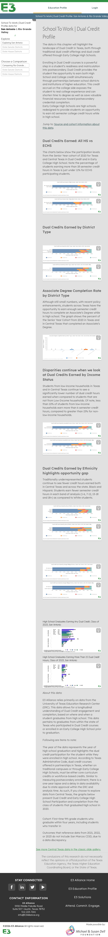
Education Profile (57, 7)
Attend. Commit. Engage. (82, 905)
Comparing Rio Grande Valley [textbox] (15, 65)
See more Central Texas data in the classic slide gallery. (68, 849)
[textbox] (15, 47)
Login (95, 7)
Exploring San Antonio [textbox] (12, 43)
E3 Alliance (28, 903)
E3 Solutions (82, 897)
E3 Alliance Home (83, 880)
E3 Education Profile (82, 888)
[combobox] (15, 43)
